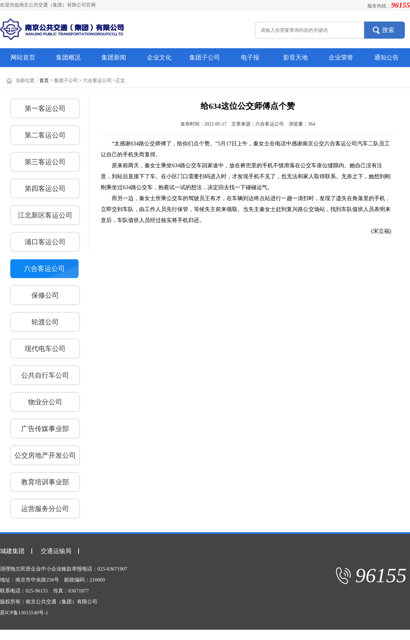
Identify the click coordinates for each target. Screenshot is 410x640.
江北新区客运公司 (45, 215)
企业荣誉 (341, 57)
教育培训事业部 (45, 482)
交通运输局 (56, 551)
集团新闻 (113, 57)
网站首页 (23, 57)
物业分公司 (45, 402)
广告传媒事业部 (45, 428)
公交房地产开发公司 (45, 455)
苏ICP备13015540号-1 (24, 612)
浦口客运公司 (45, 242)
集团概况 (68, 57)
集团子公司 (204, 57)
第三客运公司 (45, 162)
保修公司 (45, 295)
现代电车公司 (45, 348)
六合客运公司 (44, 268)
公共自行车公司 (45, 375)
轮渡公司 (45, 322)
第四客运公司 (45, 188)
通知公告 (386, 57)
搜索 (388, 30)
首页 (44, 80)
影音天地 (295, 57)
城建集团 (12, 551)
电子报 (250, 57)
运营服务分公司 (45, 508)
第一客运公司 (45, 108)
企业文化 (159, 57)
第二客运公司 (45, 135)
